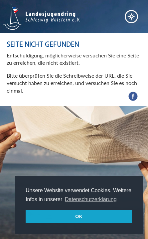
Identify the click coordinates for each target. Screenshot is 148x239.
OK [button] (78, 216)
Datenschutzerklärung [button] (91, 199)
